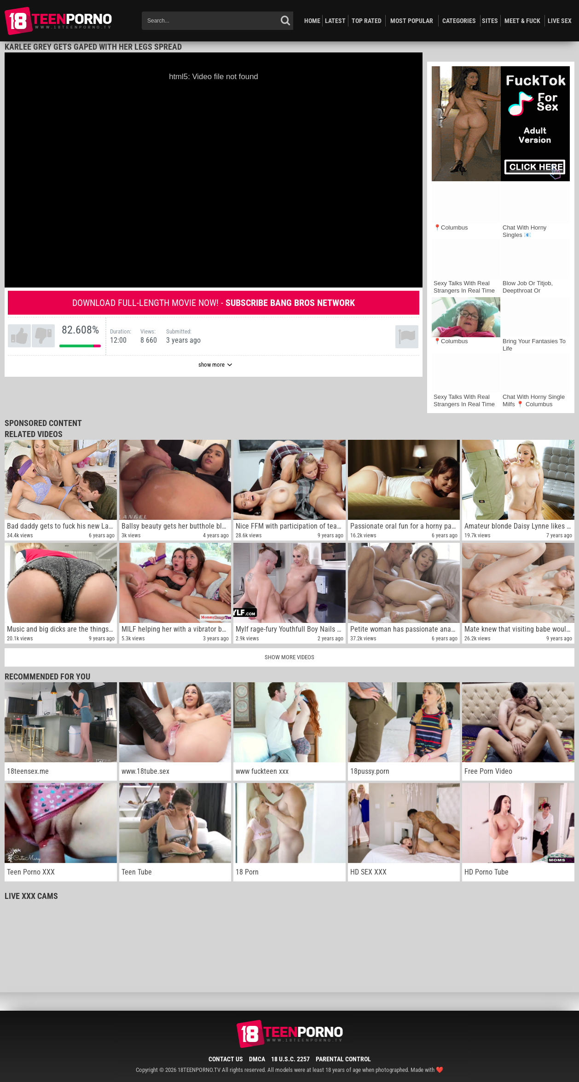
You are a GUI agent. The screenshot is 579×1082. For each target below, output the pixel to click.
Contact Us (225, 1059)
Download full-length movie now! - (213, 302)
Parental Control (343, 1059)
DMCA (257, 1059)
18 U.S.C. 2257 (290, 1059)
